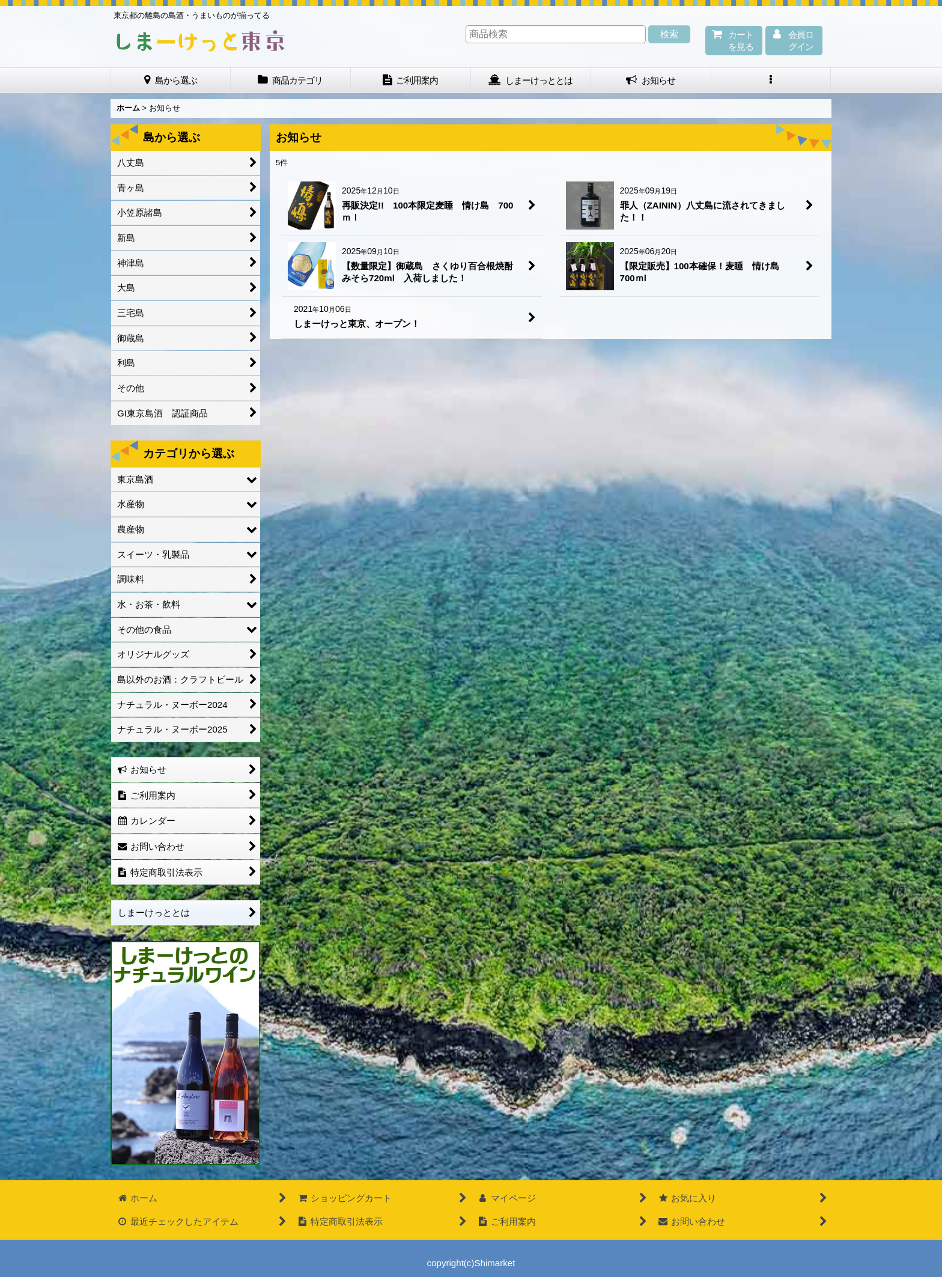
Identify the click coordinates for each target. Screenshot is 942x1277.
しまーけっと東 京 (201, 41)
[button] (771, 80)
